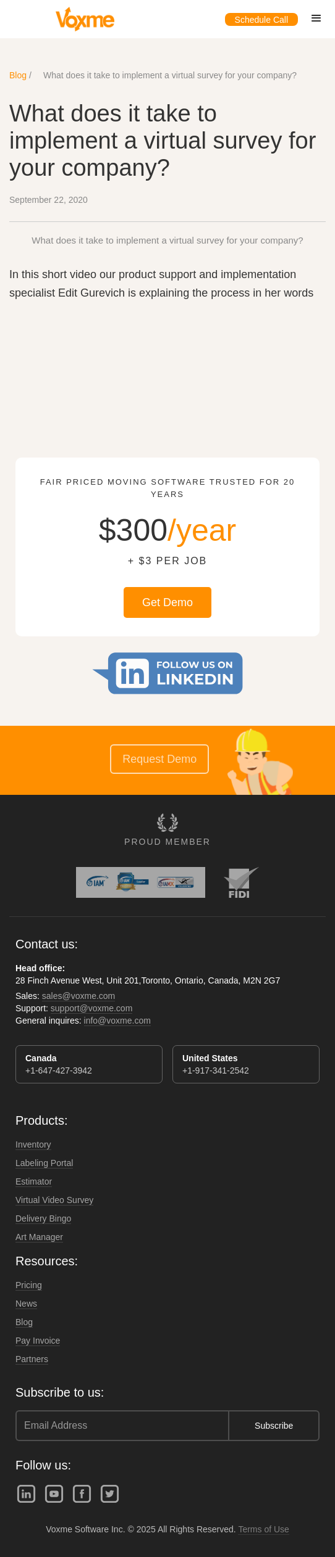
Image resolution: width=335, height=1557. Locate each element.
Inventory (33, 1144)
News (26, 1303)
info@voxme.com (117, 1020)
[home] (81, 19)
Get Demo (167, 602)
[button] (316, 18)
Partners (31, 1359)
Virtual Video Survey (54, 1200)
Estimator (33, 1181)
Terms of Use (263, 1529)
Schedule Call (261, 20)
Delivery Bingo (43, 1218)
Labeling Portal (44, 1163)
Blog (18, 75)
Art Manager (39, 1237)
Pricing (28, 1285)
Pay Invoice (37, 1340)
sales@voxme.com (78, 996)
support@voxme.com (91, 1008)
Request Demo (159, 759)
